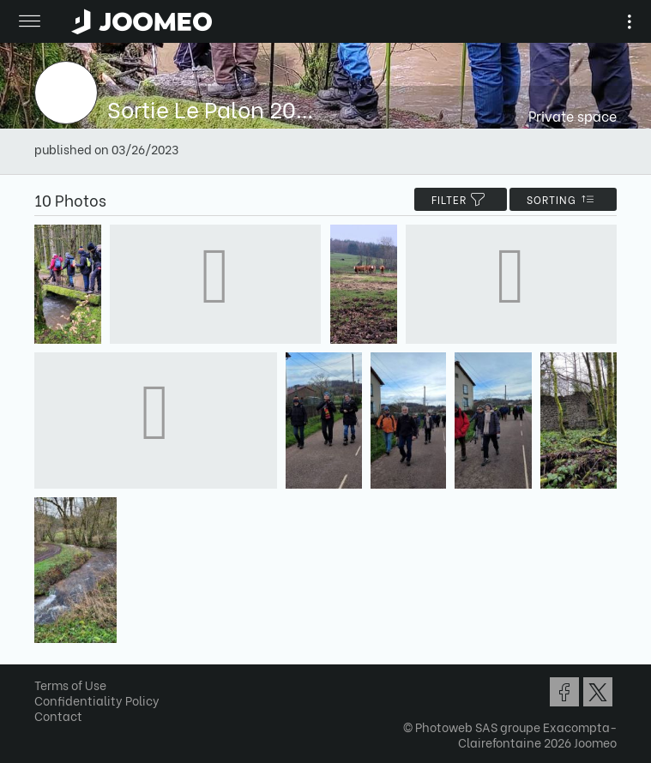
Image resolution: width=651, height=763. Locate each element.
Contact (58, 715)
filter (460, 199)
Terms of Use (70, 685)
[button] (45, 674)
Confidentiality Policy (97, 700)
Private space (572, 115)
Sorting (563, 199)
